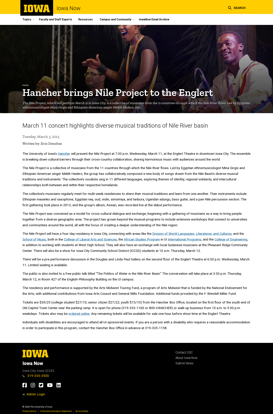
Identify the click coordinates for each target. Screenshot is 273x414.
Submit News (184, 363)
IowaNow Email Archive (154, 19)
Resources (85, 19)
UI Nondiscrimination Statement (56, 411)
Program (153, 239)
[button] (237, 7)
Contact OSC (184, 352)
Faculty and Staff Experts (55, 19)
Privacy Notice (29, 411)
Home (25, 85)
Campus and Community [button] (115, 19)
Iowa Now (69, 8)
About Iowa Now (186, 358)
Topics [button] (26, 19)
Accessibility (81, 411)
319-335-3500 (35, 376)
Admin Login (35, 394)
